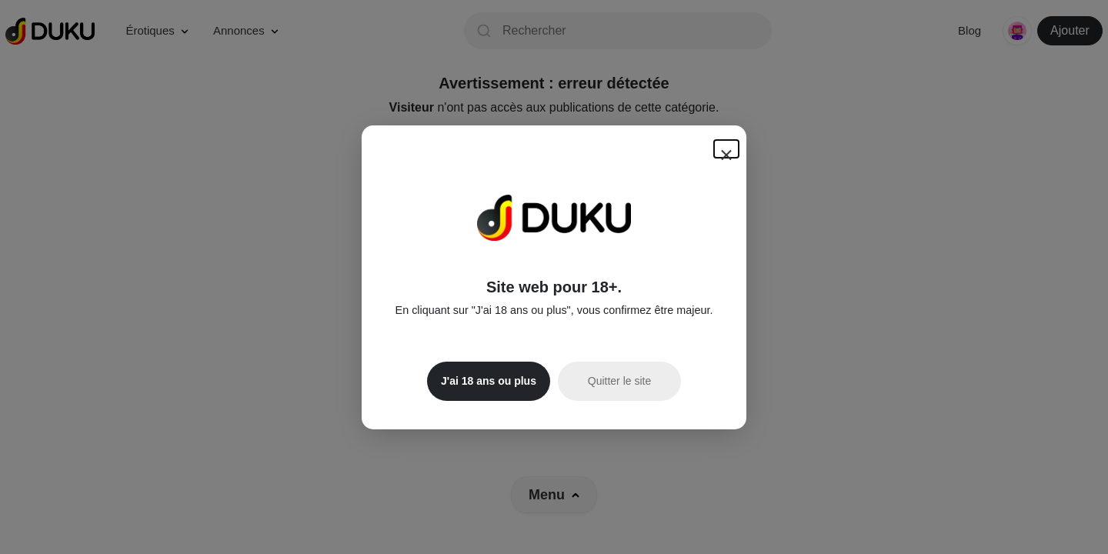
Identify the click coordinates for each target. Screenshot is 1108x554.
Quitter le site (619, 381)
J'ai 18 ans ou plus (488, 381)
